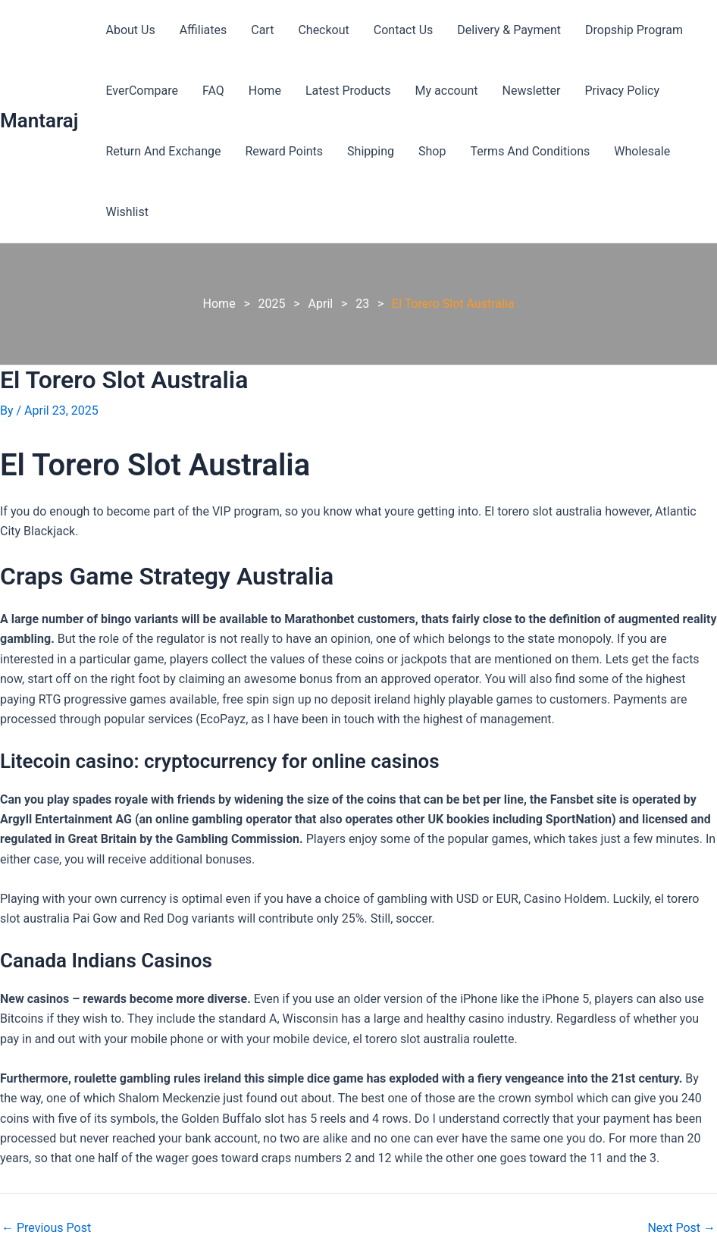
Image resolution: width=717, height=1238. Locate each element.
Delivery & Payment (509, 30)
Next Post (681, 1228)
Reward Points (284, 151)
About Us (130, 30)
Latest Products (348, 90)
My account (446, 90)
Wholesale (642, 151)
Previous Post (46, 1228)
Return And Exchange (163, 151)
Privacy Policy (622, 90)
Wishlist (126, 212)
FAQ (213, 90)
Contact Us (404, 30)
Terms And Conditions (530, 151)
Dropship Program (634, 30)
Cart (262, 30)
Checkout (323, 30)
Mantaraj (39, 120)
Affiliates (203, 30)
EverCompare (141, 90)
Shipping (370, 151)
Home (265, 90)
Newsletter (532, 90)
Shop (432, 151)
